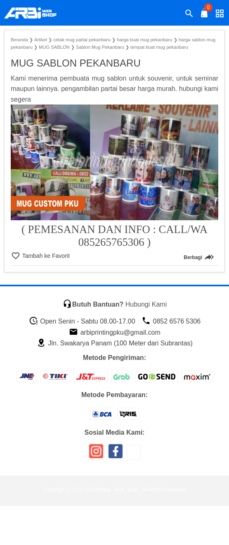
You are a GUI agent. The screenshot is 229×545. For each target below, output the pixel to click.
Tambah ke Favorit (45, 255)
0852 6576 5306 (171, 321)
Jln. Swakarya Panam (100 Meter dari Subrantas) (115, 343)
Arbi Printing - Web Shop (110, 490)
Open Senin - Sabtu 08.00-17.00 (82, 321)
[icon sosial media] (96, 454)
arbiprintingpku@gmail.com (115, 332)
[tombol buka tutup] (204, 15)
